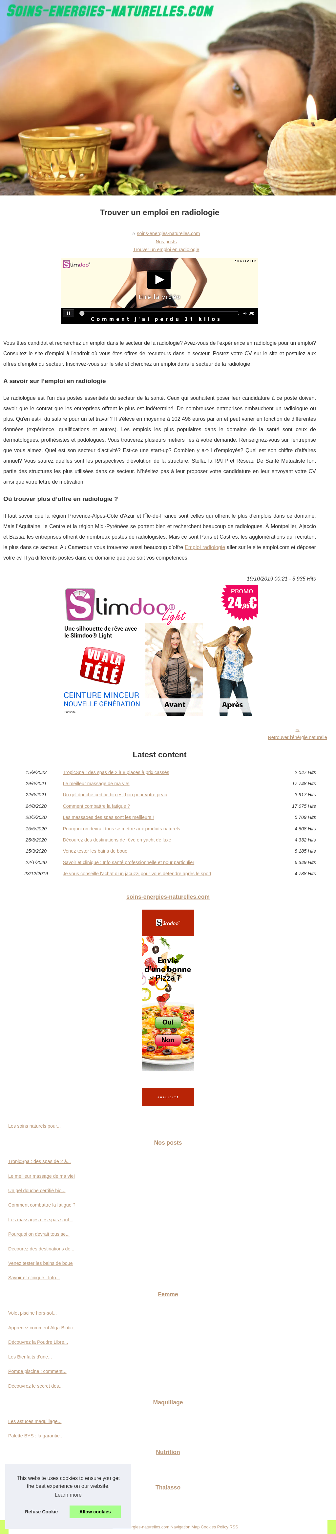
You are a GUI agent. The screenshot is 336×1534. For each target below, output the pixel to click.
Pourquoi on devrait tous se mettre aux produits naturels (121, 828)
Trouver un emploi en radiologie (166, 249)
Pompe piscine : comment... (37, 1371)
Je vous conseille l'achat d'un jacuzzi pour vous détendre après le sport (137, 873)
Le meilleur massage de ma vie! (96, 783)
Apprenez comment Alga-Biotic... (42, 1327)
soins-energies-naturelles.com (168, 233)
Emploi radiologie (205, 547)
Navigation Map (185, 1527)
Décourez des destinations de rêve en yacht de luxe (117, 840)
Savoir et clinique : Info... (34, 1277)
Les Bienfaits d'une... (30, 1356)
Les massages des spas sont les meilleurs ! (108, 817)
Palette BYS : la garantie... (36, 1435)
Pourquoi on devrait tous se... (39, 1234)
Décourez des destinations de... (41, 1248)
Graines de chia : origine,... (36, 1471)
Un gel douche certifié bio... (36, 1190)
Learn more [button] (68, 1495)
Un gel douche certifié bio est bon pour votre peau (115, 794)
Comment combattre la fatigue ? (96, 806)
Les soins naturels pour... (34, 1126)
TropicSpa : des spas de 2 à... (39, 1161)
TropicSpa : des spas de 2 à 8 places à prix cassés (116, 772)
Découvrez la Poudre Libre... (38, 1342)
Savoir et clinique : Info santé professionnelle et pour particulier (128, 862)
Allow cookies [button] (95, 1511)
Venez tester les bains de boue (95, 851)
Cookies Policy (214, 1527)
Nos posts (166, 241)
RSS (234, 1527)
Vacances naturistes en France (40, 1506)
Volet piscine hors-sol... (32, 1313)
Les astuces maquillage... (34, 1421)
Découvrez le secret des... (35, 1386)
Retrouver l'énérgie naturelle (297, 737)
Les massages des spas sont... (40, 1219)
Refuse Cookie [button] (41, 1511)
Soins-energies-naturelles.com (141, 1527)
